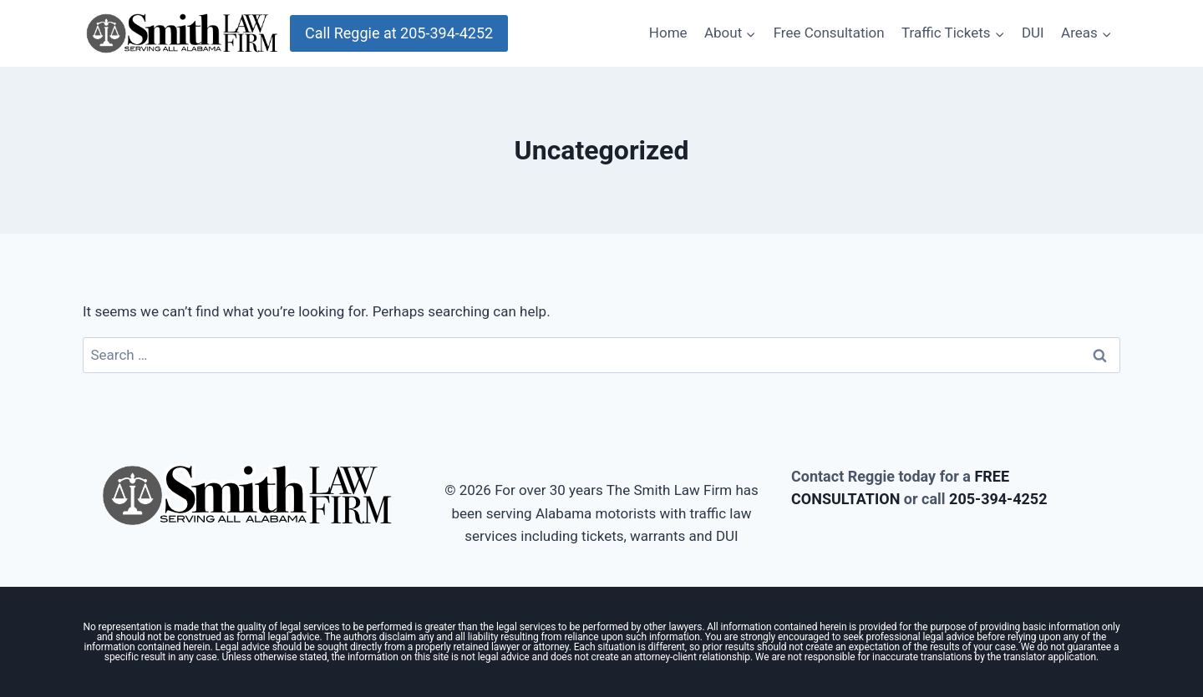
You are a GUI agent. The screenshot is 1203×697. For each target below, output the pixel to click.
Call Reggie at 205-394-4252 (399, 33)
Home (668, 32)
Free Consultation (829, 32)
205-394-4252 (998, 499)
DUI (1033, 32)
